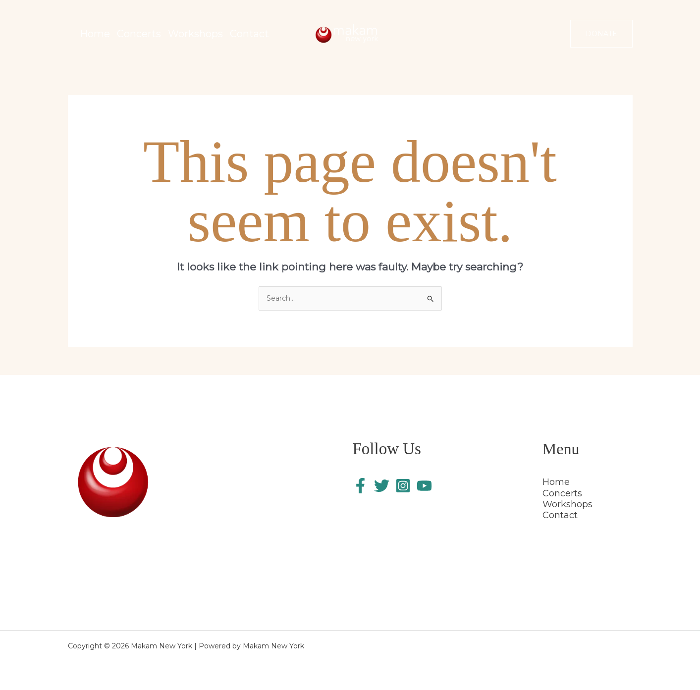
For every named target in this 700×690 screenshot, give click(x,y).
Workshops (567, 504)
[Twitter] (381, 485)
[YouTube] (424, 485)
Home (556, 482)
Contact (560, 515)
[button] (601, 34)
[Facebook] (360, 485)
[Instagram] (403, 485)
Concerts (562, 493)
